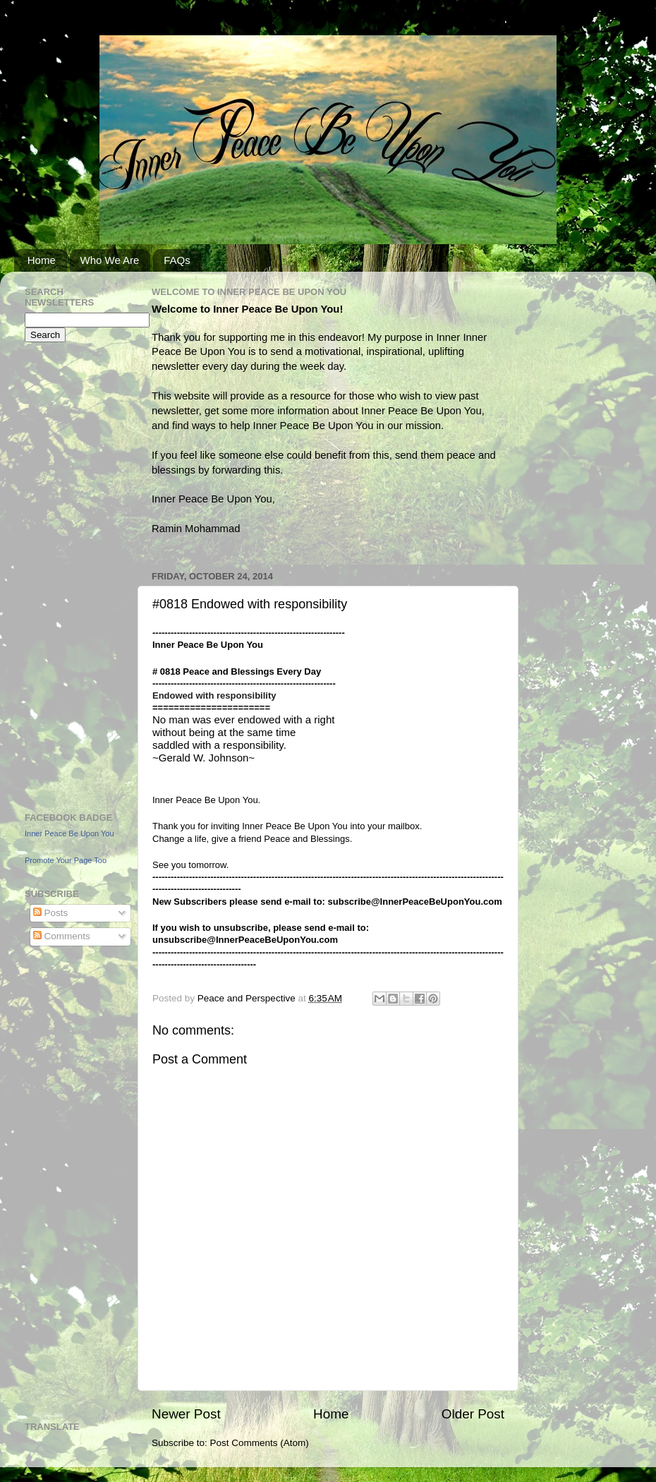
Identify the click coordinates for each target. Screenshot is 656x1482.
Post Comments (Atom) (259, 1443)
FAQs (177, 260)
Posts (50, 913)
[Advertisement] (67, 575)
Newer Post (186, 1413)
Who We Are (110, 260)
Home (42, 260)
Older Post (473, 1413)
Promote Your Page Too (66, 860)
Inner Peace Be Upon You (69, 833)
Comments (61, 936)
